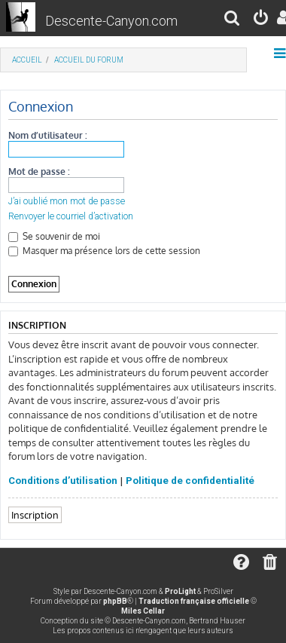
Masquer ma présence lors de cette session (104, 250)
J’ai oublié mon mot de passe (66, 201)
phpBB (115, 601)
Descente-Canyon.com (111, 21)
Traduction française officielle (193, 601)
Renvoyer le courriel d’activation (70, 216)
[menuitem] (232, 20)
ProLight (180, 591)
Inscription (35, 514)
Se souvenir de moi (54, 236)
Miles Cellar (143, 611)
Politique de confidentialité (190, 480)
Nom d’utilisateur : (47, 135)
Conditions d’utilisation (62, 480)
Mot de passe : (39, 171)
